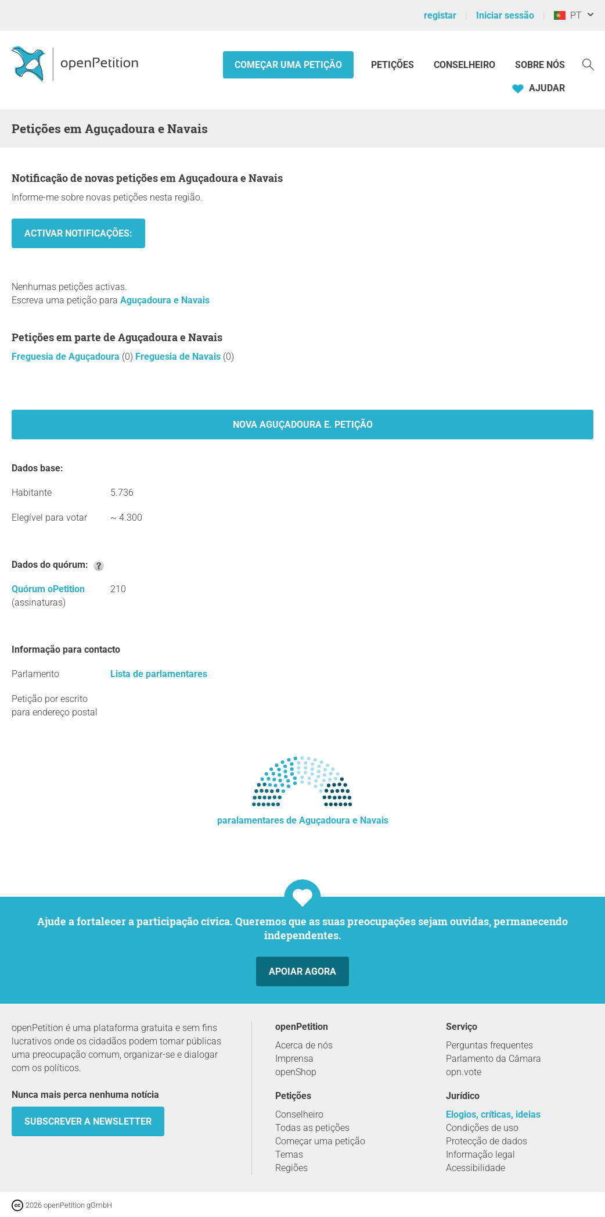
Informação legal (480, 1154)
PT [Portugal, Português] (568, 15)
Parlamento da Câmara (493, 1058)
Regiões (291, 1167)
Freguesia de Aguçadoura (67, 356)
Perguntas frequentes (489, 1045)
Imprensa (294, 1058)
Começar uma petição (288, 64)
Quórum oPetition (48, 589)
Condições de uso (482, 1127)
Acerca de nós (304, 1045)
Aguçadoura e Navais (165, 300)
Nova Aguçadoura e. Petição (303, 424)
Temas (289, 1154)
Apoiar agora (302, 971)
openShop (295, 1072)
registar (440, 15)
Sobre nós (540, 64)
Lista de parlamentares (158, 673)
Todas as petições (312, 1127)
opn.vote (463, 1072)
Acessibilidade (475, 1167)
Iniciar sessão (505, 15)
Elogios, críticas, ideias (493, 1114)
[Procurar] (588, 63)
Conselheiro (464, 64)
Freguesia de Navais (179, 356)
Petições (393, 64)
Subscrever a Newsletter (88, 1121)
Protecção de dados (486, 1141)
